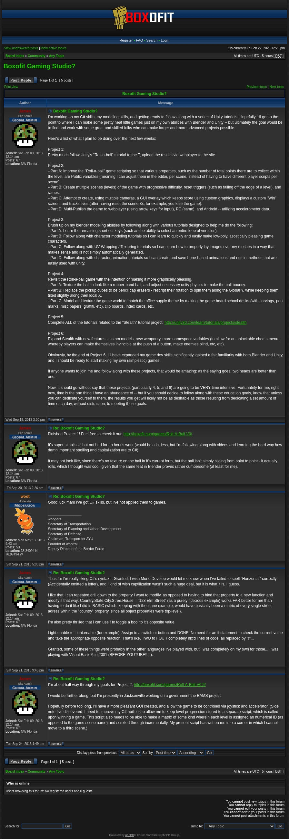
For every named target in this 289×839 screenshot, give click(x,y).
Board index (14, 56)
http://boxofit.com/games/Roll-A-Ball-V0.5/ (170, 684)
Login (165, 40)
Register (126, 40)
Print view (11, 87)
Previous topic (257, 87)
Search (152, 40)
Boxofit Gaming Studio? (39, 66)
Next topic (277, 87)
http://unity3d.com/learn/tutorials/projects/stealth (205, 322)
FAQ (139, 40)
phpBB (129, 835)
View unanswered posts (21, 48)
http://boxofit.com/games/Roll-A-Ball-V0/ (158, 434)
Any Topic (57, 56)
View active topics (53, 48)
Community (36, 56)
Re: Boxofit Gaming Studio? (79, 428)
